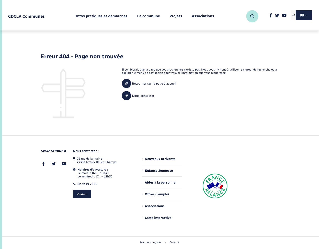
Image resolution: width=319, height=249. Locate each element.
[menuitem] (101, 16)
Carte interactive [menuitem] (156, 218)
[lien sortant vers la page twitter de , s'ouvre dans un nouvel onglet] (277, 16)
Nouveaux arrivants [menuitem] (158, 159)
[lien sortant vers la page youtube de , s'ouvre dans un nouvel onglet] (284, 16)
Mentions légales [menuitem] (150, 242)
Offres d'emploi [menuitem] (155, 194)
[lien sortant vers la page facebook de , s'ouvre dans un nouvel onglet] (271, 16)
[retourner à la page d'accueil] (26, 16)
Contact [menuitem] (174, 242)
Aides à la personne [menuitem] (158, 182)
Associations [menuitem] (153, 206)
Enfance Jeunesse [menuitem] (157, 171)
